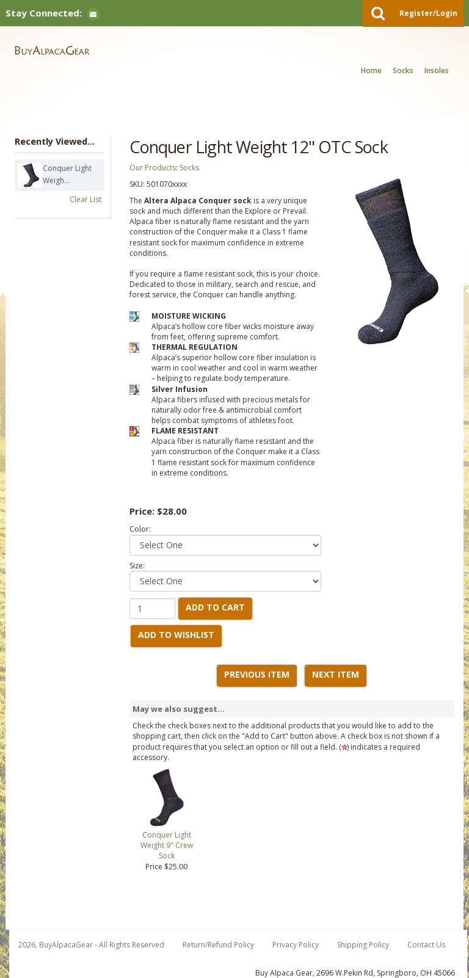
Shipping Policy (363, 945)
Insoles (436, 70)
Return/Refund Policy (218, 945)
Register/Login (428, 13)
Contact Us (426, 945)
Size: (137, 565)
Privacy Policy (295, 945)
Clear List (85, 199)
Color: (140, 529)
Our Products (152, 167)
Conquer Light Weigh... (67, 175)
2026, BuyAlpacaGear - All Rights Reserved (91, 945)
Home (371, 70)
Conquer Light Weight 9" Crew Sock (166, 845)
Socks (403, 70)
